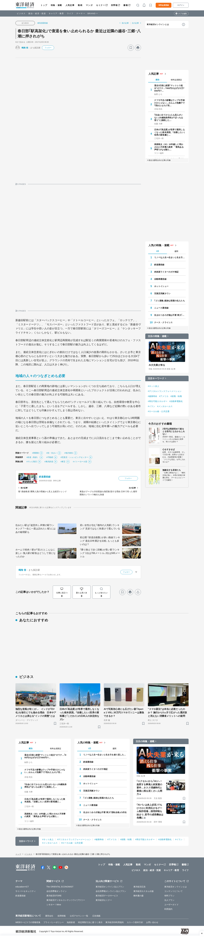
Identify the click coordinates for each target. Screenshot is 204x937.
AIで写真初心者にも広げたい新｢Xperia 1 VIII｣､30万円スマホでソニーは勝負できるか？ (124, 712)
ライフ (70, 13)
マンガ (89, 5)
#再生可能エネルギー (157, 401)
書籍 (125, 5)
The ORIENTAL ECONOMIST (59, 887)
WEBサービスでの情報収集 (27, 922)
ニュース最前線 (161, 308)
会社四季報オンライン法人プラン (111, 891)
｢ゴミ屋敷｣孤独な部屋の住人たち (169, 301)
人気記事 (69, 5)
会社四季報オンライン (56, 891)
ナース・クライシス (163, 322)
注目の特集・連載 (157, 336)
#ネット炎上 (153, 386)
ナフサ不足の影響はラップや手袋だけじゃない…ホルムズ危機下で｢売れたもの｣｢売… (169, 103)
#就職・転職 (176, 396)
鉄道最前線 (45, 476)
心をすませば (168, 449)
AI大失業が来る (157, 365)
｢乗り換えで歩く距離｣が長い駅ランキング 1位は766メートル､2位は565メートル (100, 553)
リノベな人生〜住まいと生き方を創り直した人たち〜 (170, 257)
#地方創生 (68, 453)
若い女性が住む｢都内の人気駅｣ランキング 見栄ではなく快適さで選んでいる (100, 527)
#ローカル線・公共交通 (158, 411)
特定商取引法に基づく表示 (90, 922)
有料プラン (169, 895)
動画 (80, 5)
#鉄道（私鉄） (32, 457)
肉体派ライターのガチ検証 (166, 272)
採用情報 (62, 916)
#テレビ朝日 (31, 462)
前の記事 (125, 23)
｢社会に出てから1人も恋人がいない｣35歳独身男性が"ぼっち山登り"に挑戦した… (168, 117)
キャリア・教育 (56, 13)
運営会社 (49, 916)
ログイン (180, 5)
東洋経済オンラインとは (158, 24)
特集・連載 (56, 5)
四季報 (114, 5)
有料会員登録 (163, 5)
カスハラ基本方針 (135, 922)
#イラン (151, 406)
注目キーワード (156, 378)
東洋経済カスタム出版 (143, 891)
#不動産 (49, 457)
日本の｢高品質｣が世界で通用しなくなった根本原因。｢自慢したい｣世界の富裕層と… (169, 132)
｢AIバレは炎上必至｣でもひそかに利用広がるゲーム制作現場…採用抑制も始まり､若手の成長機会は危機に (150, 811)
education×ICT (22, 887)
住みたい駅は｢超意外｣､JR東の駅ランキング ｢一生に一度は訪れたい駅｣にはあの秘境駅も (35, 528)
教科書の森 (138, 895)
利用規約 (168, 909)
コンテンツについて (173, 891)
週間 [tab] (176, 251)
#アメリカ (163, 396)
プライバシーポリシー (53, 922)
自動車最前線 (160, 279)
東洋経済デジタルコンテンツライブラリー (65, 900)
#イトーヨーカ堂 (80, 462)
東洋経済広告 (139, 887)
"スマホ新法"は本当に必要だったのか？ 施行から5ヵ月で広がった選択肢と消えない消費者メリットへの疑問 (167, 712)
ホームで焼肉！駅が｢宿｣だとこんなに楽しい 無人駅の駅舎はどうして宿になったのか (35, 553)
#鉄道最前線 (42, 23)
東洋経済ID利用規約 (114, 922)
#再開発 (35, 453)
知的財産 (71, 922)
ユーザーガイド (171, 904)
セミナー (100, 5)
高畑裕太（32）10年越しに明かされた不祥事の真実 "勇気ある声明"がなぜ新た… (169, 147)
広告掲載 (96, 916)
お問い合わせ (152, 922)
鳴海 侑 (24, 48)
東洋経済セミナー (104, 900)
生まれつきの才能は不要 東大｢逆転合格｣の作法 (170, 315)
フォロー (48, 48)
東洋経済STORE (54, 895)
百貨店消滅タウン (162, 293)
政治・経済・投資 (37, 13)
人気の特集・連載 (158, 245)
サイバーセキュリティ (25, 891)
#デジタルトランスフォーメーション (165, 391)
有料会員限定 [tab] (176, 80)
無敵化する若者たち (171, 470)
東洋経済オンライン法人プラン (110, 887)
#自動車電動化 (176, 401)
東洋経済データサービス (107, 895)
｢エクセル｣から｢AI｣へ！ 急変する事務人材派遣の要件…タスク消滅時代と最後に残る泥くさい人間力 (150, 787)
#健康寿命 (152, 396)
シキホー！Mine (53, 904)
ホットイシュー (161, 286)
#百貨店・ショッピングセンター (74, 457)
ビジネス (21, 13)
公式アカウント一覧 (79, 916)
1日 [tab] (157, 251)
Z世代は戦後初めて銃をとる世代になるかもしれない (173, 431)
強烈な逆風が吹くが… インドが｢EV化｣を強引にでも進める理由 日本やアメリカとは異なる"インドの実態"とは (35, 712)
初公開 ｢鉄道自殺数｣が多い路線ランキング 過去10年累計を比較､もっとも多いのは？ (100, 541)
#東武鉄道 (48, 462)
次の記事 (135, 23)
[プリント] (138, 48)
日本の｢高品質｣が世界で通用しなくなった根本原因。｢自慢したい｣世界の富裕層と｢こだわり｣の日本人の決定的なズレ (79, 714)
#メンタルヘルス (165, 406)
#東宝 (63, 462)
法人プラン (169, 900)
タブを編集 (182, 14)
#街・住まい (51, 453)
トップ (44, 5)
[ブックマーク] (131, 48)
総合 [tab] (157, 80)
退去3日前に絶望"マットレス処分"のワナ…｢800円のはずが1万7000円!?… (169, 88)
